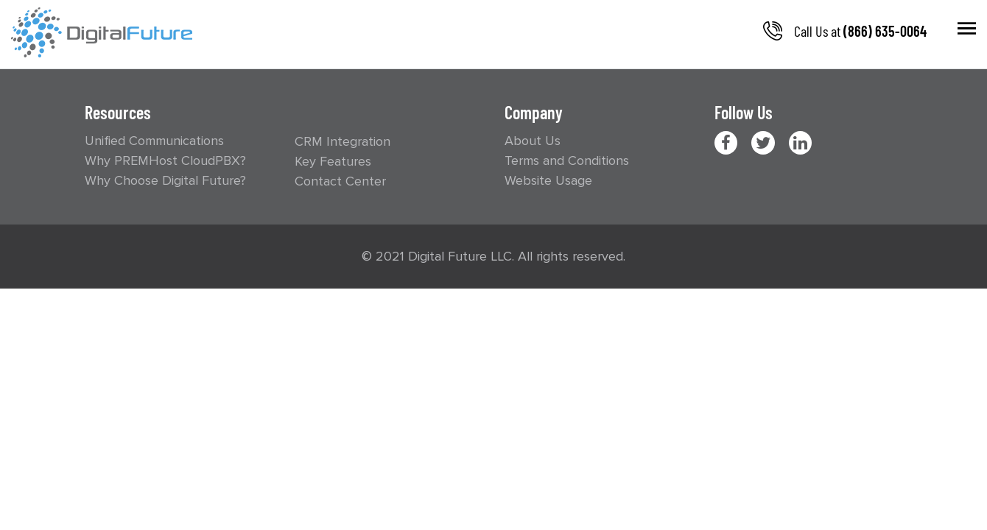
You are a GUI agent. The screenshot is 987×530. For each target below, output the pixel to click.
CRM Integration (342, 141)
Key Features (333, 161)
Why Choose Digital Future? (165, 180)
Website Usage (548, 180)
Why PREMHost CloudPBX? (165, 160)
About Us (533, 140)
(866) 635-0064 (885, 31)
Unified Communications (154, 140)
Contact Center (340, 181)
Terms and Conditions (567, 160)
